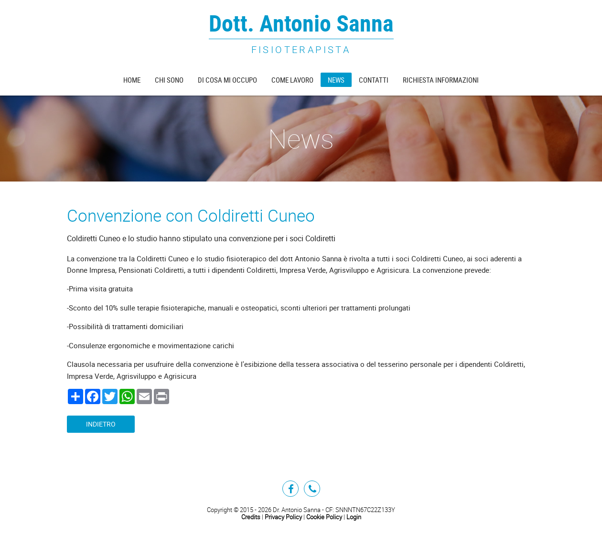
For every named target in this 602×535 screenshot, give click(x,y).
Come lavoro (292, 80)
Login (353, 517)
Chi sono (169, 80)
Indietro (101, 424)
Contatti (373, 80)
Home (131, 80)
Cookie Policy (324, 517)
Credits (250, 517)
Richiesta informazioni (441, 80)
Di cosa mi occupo (227, 80)
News (336, 80)
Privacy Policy (283, 517)
